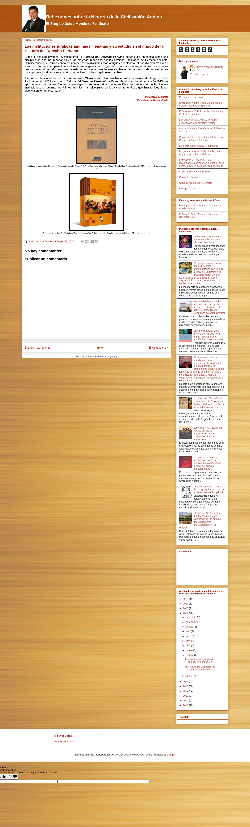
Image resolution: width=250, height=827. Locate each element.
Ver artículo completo (156, 97)
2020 (186, 599)
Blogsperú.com (187, 188)
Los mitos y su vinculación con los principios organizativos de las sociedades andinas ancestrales (208, 433)
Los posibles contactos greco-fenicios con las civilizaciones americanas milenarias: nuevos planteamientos (207, 463)
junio (188, 636)
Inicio (100, 347)
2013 (186, 695)
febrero (190, 655)
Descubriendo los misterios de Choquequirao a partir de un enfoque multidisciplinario (209, 489)
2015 (186, 686)
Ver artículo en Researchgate (152, 100)
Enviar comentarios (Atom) (103, 356)
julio (188, 631)
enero (189, 675)
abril (188, 645)
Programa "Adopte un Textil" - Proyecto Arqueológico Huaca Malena (200, 153)
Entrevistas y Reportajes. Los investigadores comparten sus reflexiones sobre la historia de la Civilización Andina (201, 163)
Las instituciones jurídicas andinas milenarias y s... (199, 661)
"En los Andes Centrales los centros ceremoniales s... (200, 668)
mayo (189, 640)
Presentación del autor (191, 97)
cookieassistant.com (63, 741)
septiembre (192, 622)
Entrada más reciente (37, 347)
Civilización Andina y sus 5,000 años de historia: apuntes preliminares (200, 104)
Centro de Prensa (188, 177)
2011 (186, 705)
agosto (190, 626)
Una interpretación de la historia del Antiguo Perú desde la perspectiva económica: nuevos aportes (208, 335)
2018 (186, 608)
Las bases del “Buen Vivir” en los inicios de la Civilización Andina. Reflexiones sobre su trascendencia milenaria (209, 402)
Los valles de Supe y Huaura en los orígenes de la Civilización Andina (198, 121)
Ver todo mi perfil (199, 74)
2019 (186, 603)
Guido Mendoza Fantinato (208, 66)
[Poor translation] (12, 777)
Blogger (171, 754)
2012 (186, 700)
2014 (186, 691)
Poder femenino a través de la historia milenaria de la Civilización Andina (208, 239)
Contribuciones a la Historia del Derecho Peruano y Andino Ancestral (201, 138)
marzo (189, 650)
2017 (186, 613)
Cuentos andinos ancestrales (195, 171)
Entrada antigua (158, 347)
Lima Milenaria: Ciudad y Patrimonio (198, 145)
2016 (186, 681)
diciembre (191, 617)
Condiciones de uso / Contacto (195, 182)
